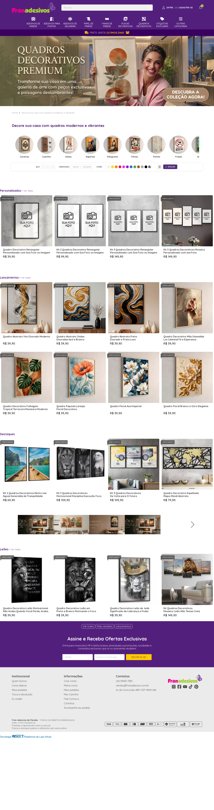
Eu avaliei (17, 770)
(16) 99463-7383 (124, 752)
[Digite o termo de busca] (103, 8)
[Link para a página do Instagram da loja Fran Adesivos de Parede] (174, 758)
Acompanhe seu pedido (77, 779)
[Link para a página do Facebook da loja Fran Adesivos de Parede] (179, 758)
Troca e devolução (22, 766)
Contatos (69, 775)
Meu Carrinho (71, 766)
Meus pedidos (19, 761)
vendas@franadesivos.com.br (132, 757)
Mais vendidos (105, 698)
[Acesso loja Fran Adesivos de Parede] (177, 7)
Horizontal (87, 167)
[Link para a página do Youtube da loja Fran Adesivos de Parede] (185, 758)
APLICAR (170, 167)
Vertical (76, 167)
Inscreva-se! (138, 728)
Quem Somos (19, 752)
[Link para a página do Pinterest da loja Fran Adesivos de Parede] (196, 758)
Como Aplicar (19, 757)
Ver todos (88, 698)
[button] (211, 560)
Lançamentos (123, 698)
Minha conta (70, 757)
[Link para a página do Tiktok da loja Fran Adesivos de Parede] (191, 758)
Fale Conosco (71, 770)
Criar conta (70, 752)
